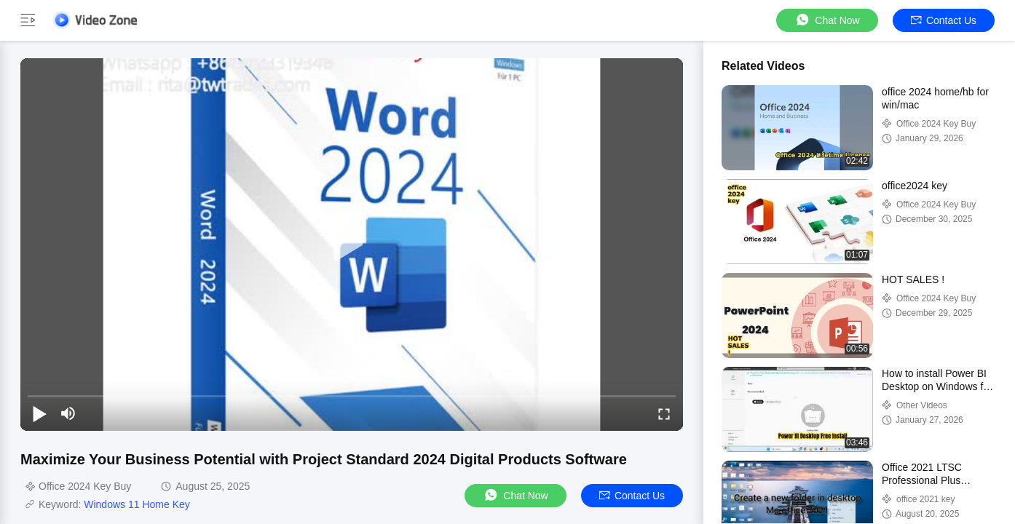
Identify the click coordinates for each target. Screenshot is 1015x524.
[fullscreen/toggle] (664, 413)
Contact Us (943, 20)
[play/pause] (39, 413)
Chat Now (826, 20)
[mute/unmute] (68, 413)
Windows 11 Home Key (137, 504)
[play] (351, 244)
